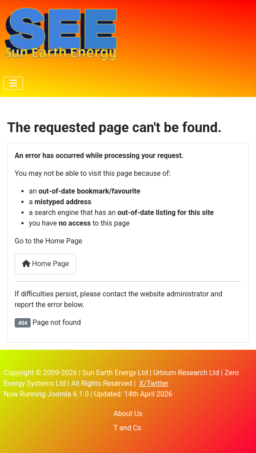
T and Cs (127, 428)
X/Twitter (153, 383)
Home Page (45, 263)
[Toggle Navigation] (13, 83)
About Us (127, 413)
